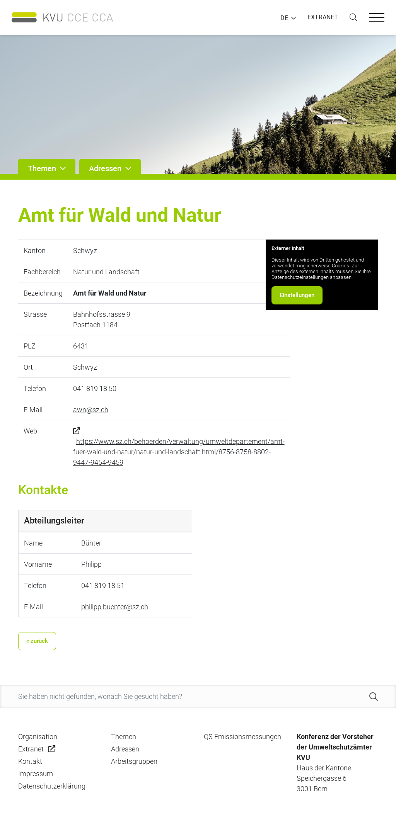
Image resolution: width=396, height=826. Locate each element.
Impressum (35, 774)
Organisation (37, 737)
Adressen (125, 749)
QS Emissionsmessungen (242, 737)
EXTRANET (322, 17)
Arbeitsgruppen (134, 761)
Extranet (31, 749)
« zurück (37, 640)
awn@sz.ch (90, 410)
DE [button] (284, 18)
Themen (123, 737)
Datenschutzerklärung (51, 786)
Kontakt (30, 761)
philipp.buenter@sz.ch (114, 607)
